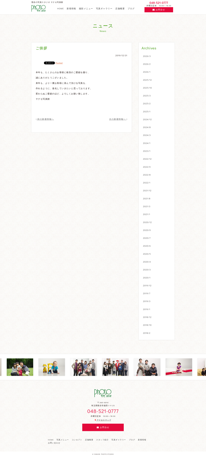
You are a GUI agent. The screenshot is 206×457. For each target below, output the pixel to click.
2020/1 (146, 277)
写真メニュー (63, 440)
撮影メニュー (86, 8)
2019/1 (146, 309)
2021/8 (146, 198)
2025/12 (147, 79)
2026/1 (146, 71)
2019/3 (146, 301)
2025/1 (146, 111)
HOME (60, 8)
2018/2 (146, 333)
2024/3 (147, 135)
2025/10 (147, 87)
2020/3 (147, 269)
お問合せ (158, 9)
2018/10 (147, 325)
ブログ (131, 8)
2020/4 (147, 261)
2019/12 (147, 285)
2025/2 (147, 103)
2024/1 (146, 143)
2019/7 (146, 293)
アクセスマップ (103, 420)
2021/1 (146, 214)
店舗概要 (120, 8)
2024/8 (147, 127)
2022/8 (147, 174)
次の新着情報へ (118, 119)
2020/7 (147, 238)
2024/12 (147, 119)
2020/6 (147, 245)
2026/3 (147, 56)
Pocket (59, 62)
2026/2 (147, 64)
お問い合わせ (54, 443)
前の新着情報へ (45, 119)
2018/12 (147, 317)
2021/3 (146, 206)
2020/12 (147, 222)
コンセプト (77, 440)
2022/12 (147, 158)
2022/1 (146, 182)
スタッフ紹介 (102, 440)
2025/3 (147, 95)
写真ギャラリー (104, 8)
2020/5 (147, 253)
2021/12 (147, 190)
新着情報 (71, 8)
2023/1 (146, 151)
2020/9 (147, 230)
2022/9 (147, 166)
